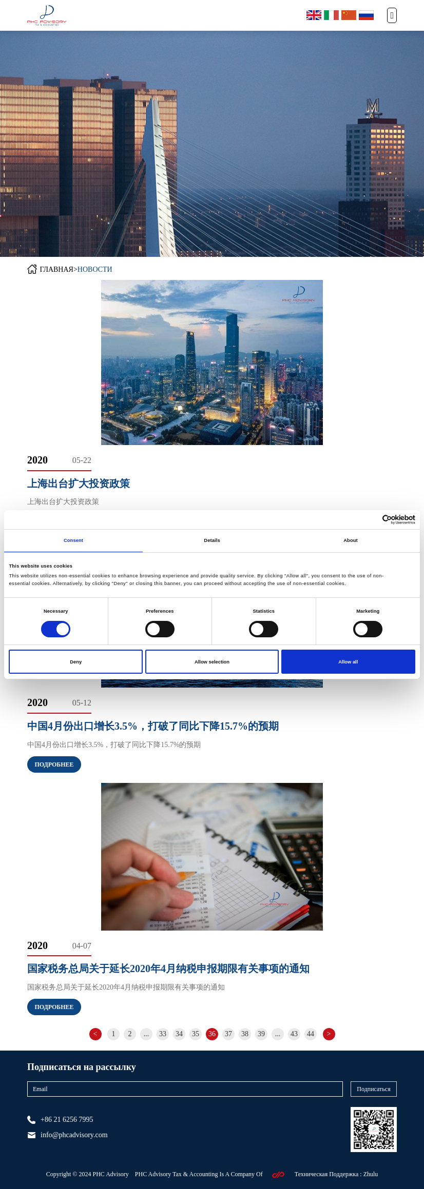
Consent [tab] (73, 540)
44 (310, 1034)
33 (162, 1034)
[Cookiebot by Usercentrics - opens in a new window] (370, 520)
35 (195, 1034)
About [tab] (350, 540)
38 (244, 1034)
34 (179, 1034)
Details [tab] (212, 540)
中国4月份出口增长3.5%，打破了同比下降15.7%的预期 (153, 726)
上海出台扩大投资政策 (78, 483)
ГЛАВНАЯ (56, 269)
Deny (76, 661)
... (146, 1034)
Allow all (348, 661)
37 (228, 1034)
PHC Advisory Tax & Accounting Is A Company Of (199, 1174)
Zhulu (370, 1174)
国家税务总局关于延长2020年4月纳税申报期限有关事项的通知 (168, 968)
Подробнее (53, 764)
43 (294, 1034)
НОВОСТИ (95, 269)
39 (261, 1034)
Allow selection (212, 661)
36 (212, 1034)
